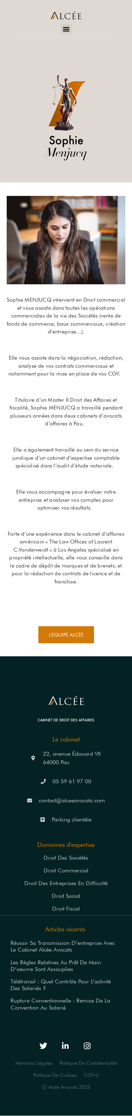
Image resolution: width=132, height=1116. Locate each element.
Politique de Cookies (55, 1075)
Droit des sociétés (66, 857)
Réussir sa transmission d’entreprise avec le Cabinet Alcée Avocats (63, 946)
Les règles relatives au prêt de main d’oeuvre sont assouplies (56, 965)
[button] (66, 29)
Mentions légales (33, 1063)
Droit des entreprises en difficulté (66, 883)
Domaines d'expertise (66, 844)
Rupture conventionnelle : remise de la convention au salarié (60, 1004)
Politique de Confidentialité (88, 1063)
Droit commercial (66, 870)
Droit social (66, 896)
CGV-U (91, 1075)
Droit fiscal (66, 908)
